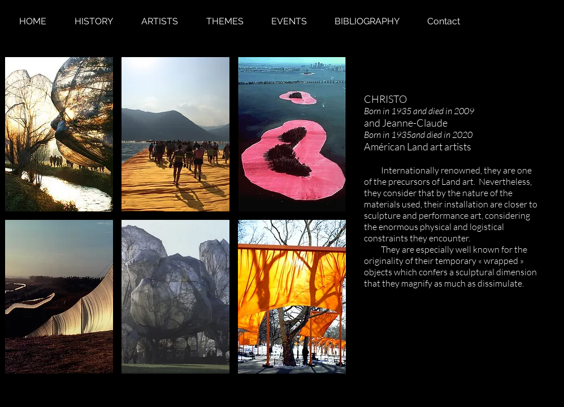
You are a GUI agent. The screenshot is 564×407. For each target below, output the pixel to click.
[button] (59, 134)
